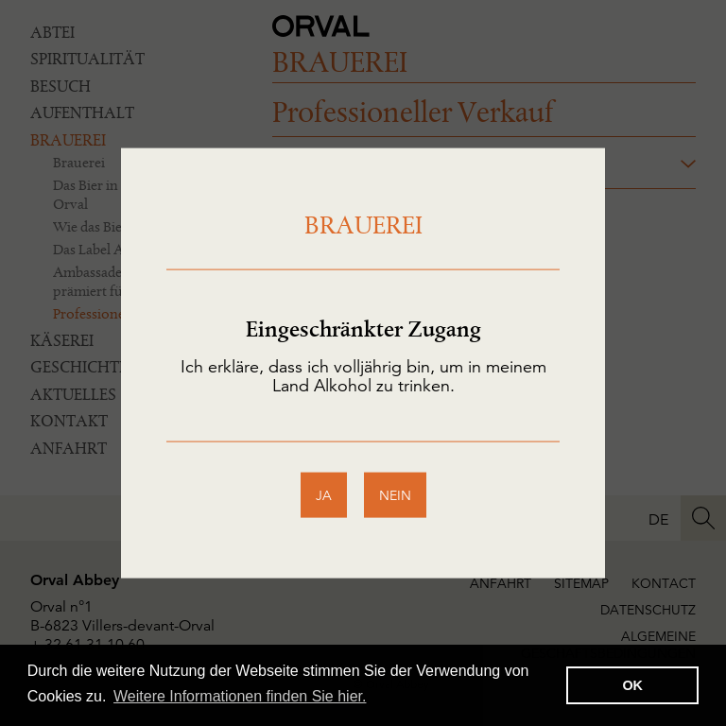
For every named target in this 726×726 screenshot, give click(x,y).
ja (324, 494)
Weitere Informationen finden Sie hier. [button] (239, 696)
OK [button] (632, 685)
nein (395, 494)
